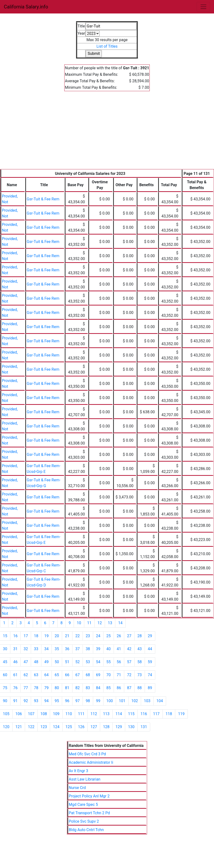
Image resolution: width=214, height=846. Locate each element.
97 (77, 701)
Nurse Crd (77, 787)
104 (159, 701)
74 (150, 675)
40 (108, 649)
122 (31, 727)
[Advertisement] (107, 133)
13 (110, 623)
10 (79, 623)
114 (119, 714)
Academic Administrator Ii (91, 762)
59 (150, 662)
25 (108, 636)
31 (15, 649)
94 (46, 701)
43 (139, 649)
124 (56, 727)
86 (119, 688)
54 (98, 662)
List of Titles (107, 46)
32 (26, 649)
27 (129, 636)
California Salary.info (26, 7)
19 (46, 636)
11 (89, 623)
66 (67, 675)
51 (67, 662)
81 (67, 688)
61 (15, 675)
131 (144, 727)
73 (139, 675)
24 (98, 636)
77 (26, 688)
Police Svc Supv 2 (84, 821)
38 (88, 649)
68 (88, 675)
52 (77, 662)
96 (67, 701)
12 (99, 623)
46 (15, 662)
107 (31, 714)
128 (106, 727)
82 (77, 688)
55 (108, 662)
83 (88, 688)
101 (122, 701)
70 (108, 675)
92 (26, 701)
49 (46, 662)
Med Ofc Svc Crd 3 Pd (87, 754)
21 (67, 636)
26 (119, 636)
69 (98, 675)
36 (67, 649)
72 (129, 675)
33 (36, 649)
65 (57, 675)
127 (94, 727)
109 (56, 714)
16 (15, 636)
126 (81, 727)
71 (119, 675)
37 (77, 649)
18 (36, 636)
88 (139, 688)
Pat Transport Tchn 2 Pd (89, 813)
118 (169, 714)
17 (26, 636)
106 (18, 714)
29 (150, 636)
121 (18, 727)
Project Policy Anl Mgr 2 (89, 796)
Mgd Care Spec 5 (83, 804)
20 (57, 636)
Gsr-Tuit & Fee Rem (43, 199)
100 (109, 701)
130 (131, 727)
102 (134, 701)
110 (68, 714)
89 (150, 688)
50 (57, 662)
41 (119, 649)
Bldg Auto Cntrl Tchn (86, 829)
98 (88, 701)
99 (98, 701)
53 (88, 662)
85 (108, 688)
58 (139, 662)
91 (15, 701)
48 (36, 662)
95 (57, 701)
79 (46, 688)
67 (77, 675)
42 (129, 649)
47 (26, 662)
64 (46, 675)
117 (156, 714)
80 (57, 688)
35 (57, 649)
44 (150, 649)
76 (15, 688)
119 (181, 714)
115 (131, 714)
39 (98, 649)
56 (119, 662)
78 (36, 688)
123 (43, 727)
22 (77, 636)
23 (88, 636)
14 (120, 623)
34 (46, 649)
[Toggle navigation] (203, 7)
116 (144, 714)
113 (106, 714)
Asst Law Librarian (85, 779)
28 (139, 636)
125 (68, 727)
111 (81, 714)
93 (36, 701)
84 (98, 688)
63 (36, 675)
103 (147, 701)
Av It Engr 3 (78, 771)
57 (129, 662)
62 (26, 675)
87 (129, 688)
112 (94, 714)
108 (43, 714)
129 (119, 727)
